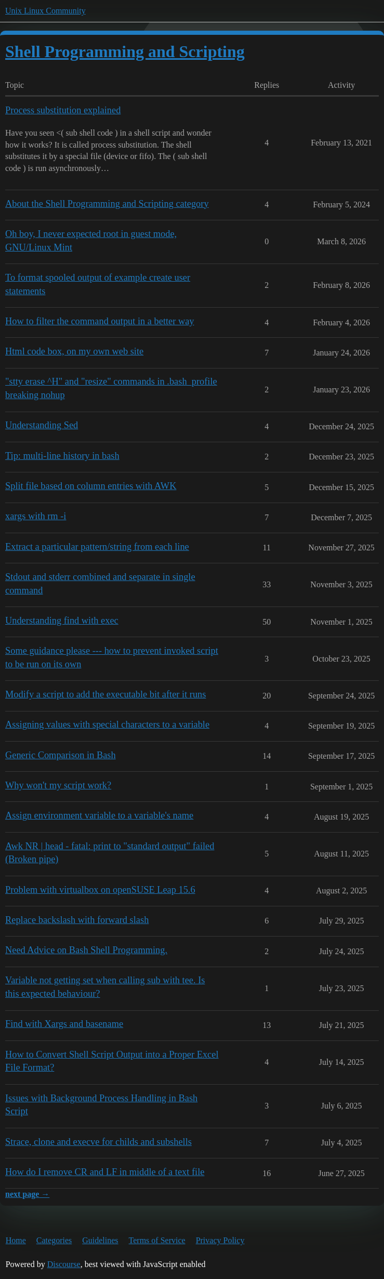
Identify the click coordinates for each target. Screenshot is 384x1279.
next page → (27, 1194)
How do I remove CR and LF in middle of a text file (104, 1172)
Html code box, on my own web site (74, 351)
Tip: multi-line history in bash (62, 456)
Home (16, 1240)
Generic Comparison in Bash (60, 755)
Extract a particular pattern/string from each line (97, 547)
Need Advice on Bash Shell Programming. (86, 950)
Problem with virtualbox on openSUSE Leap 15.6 (100, 890)
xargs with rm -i (35, 516)
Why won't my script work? (58, 785)
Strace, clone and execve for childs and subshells (98, 1142)
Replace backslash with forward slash (77, 920)
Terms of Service (157, 1240)
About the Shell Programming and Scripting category (107, 204)
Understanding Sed (41, 425)
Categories (54, 1240)
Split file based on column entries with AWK (90, 486)
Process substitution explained (63, 110)
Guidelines (100, 1240)
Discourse (64, 1264)
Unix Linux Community (45, 10)
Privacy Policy (220, 1240)
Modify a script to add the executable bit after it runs (105, 694)
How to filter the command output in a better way (99, 321)
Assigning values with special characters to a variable (107, 724)
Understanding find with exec (61, 620)
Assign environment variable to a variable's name (99, 815)
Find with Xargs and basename (64, 1024)
